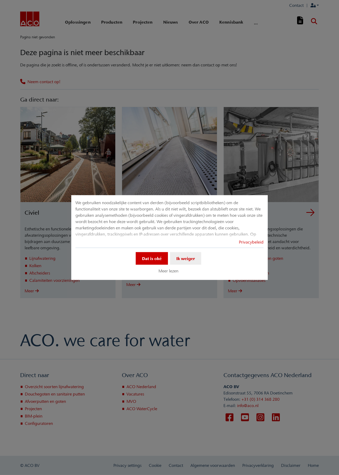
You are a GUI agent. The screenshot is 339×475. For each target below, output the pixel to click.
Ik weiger (185, 258)
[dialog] (169, 237)
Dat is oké (152, 258)
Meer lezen (168, 270)
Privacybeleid (251, 242)
